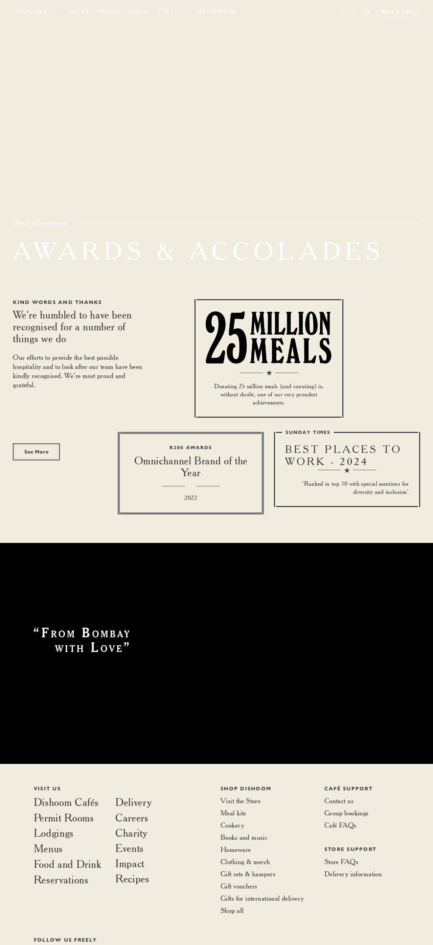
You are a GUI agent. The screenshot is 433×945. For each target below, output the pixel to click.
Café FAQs (340, 825)
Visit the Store (240, 800)
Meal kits (233, 813)
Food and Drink (67, 864)
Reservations (61, 879)
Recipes (132, 878)
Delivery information (353, 874)
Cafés (79, 11)
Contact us (339, 800)
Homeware (236, 849)
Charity (131, 833)
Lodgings (54, 832)
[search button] (341, 11)
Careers (131, 817)
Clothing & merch (245, 861)
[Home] (216, 11)
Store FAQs (341, 861)
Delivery (133, 802)
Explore (31, 11)
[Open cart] (366, 11)
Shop (139, 11)
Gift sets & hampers (248, 874)
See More (36, 452)
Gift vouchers (239, 886)
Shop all (232, 910)
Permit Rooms (64, 817)
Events (129, 848)
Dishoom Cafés (66, 802)
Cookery (232, 825)
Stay (166, 11)
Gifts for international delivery (262, 898)
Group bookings (346, 813)
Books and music (244, 837)
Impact (129, 863)
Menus (109, 11)
